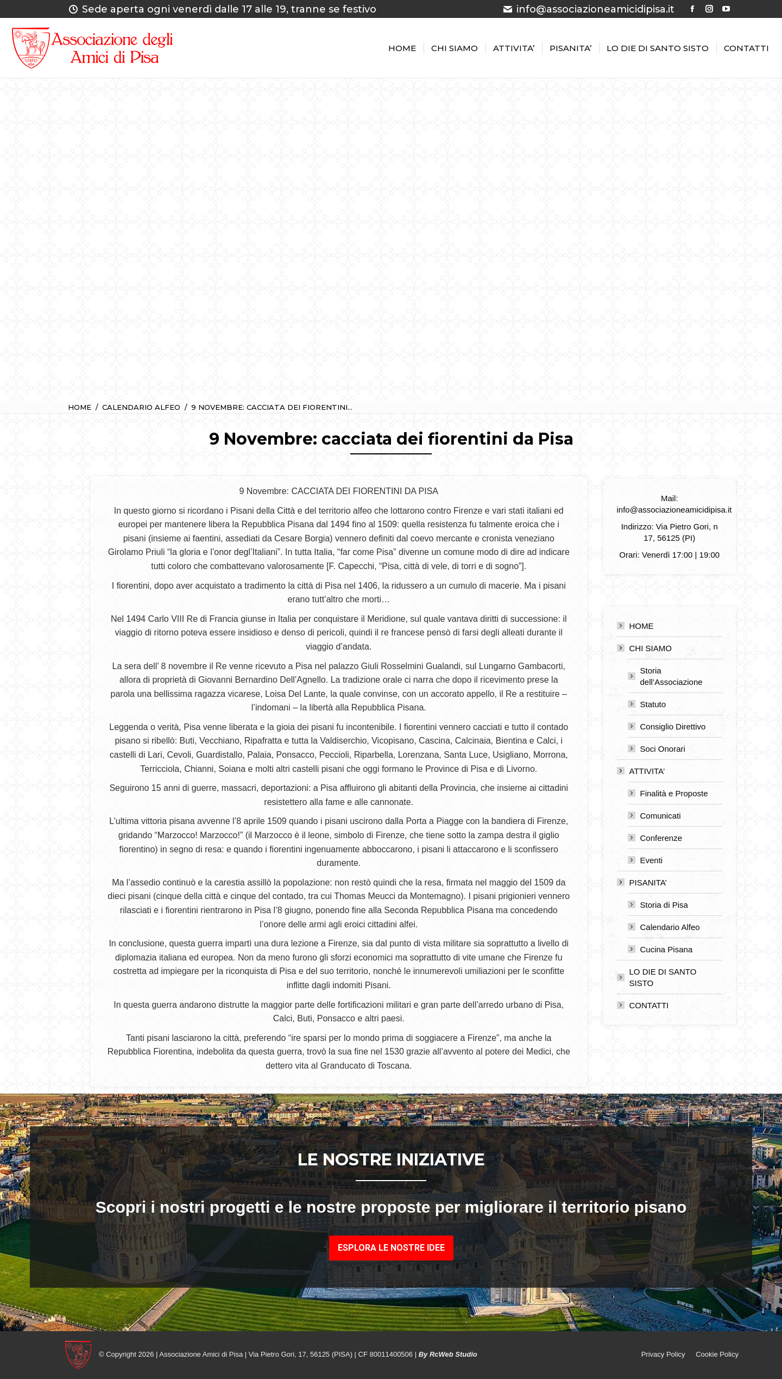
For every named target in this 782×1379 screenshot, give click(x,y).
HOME (641, 626)
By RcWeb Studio (448, 1354)
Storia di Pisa (664, 904)
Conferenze (661, 838)
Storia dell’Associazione (671, 676)
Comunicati (660, 815)
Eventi (651, 860)
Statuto (653, 704)
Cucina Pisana (666, 949)
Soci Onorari (662, 748)
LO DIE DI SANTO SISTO (663, 977)
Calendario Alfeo (670, 927)
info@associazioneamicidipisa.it (588, 9)
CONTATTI (649, 1005)
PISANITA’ (643, 882)
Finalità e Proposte (674, 793)
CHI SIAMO (645, 648)
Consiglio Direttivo (673, 726)
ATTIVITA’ (642, 771)
